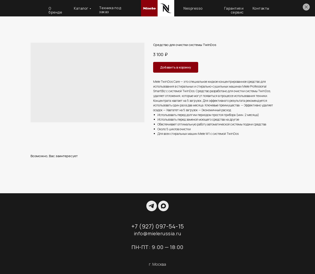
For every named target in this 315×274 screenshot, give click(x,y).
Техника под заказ (110, 9)
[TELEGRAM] (151, 206)
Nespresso (193, 8)
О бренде (55, 10)
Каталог (81, 8)
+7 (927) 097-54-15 (157, 226)
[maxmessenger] (163, 206)
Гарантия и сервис (234, 10)
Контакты (261, 8)
